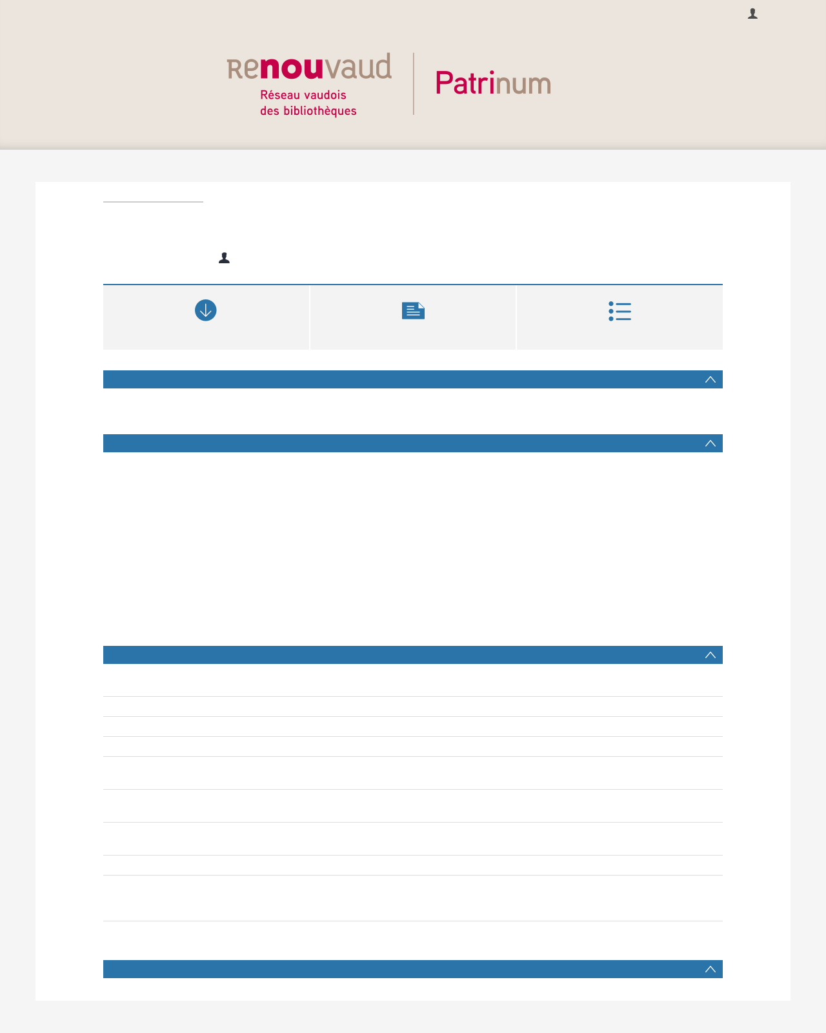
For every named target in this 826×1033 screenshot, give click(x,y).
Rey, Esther (262, 258)
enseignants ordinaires (536, 799)
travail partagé (458, 799)
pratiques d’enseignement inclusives (310, 812)
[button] (413, 315)
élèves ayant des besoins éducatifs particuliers (330, 799)
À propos (417, 13)
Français (27, 13)
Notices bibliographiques (286, 885)
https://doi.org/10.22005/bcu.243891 (309, 865)
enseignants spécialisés (635, 799)
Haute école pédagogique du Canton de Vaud (328, 898)
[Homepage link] (413, 81)
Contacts (473, 13)
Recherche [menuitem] (357, 13)
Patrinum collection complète (295, 911)
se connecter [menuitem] (790, 13)
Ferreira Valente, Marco (284, 845)
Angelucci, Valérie (273, 832)
